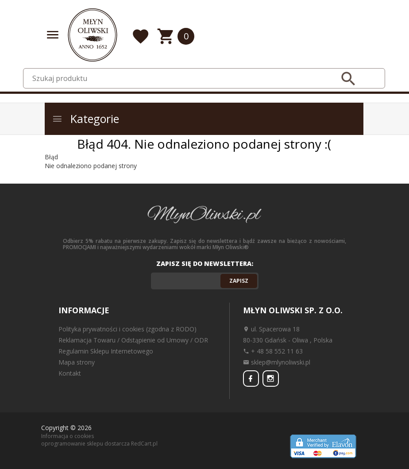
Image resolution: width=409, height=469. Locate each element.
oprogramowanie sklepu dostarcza (85, 443)
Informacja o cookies (67, 435)
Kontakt (69, 373)
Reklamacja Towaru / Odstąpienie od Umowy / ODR (133, 340)
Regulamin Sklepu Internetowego (105, 351)
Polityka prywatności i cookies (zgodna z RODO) (127, 329)
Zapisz (238, 280)
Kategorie (85, 118)
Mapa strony (76, 362)
